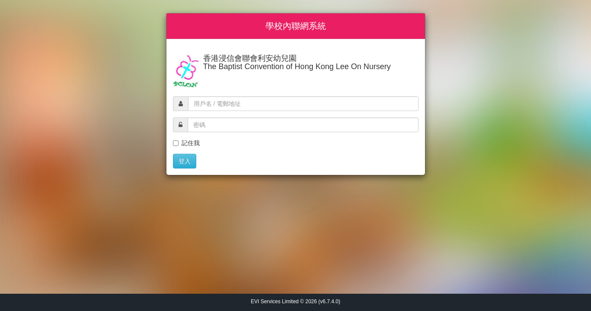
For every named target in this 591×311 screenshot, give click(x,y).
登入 (185, 161)
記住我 (186, 143)
